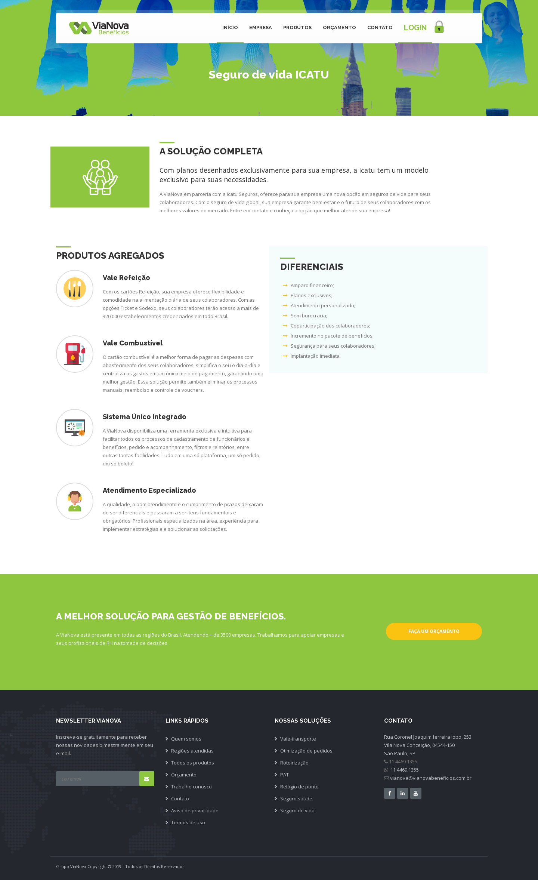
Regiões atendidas (192, 750)
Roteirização (294, 762)
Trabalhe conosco (191, 786)
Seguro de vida (297, 810)
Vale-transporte (298, 738)
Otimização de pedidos (306, 750)
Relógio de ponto (299, 786)
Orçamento (339, 27)
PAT (284, 774)
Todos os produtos (192, 762)
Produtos (297, 27)
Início (230, 27)
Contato (380, 27)
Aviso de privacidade (195, 810)
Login (415, 27)
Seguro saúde (296, 798)
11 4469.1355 (404, 769)
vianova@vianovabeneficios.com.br (430, 778)
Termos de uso (188, 822)
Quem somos (186, 738)
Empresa (260, 27)
